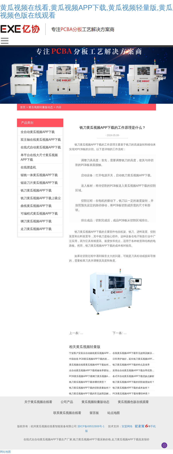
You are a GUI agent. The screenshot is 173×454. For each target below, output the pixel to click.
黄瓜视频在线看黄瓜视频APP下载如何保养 (90, 364)
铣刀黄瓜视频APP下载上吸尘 (41, 198)
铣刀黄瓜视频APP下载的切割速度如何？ (133, 382)
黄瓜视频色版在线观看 (133, 402)
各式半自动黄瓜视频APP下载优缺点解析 (133, 376)
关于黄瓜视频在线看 (38, 402)
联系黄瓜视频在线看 (67, 413)
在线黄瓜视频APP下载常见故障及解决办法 (134, 353)
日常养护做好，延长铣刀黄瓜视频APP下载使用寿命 (134, 359)
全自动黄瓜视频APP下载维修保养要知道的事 (90, 370)
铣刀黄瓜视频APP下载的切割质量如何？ (90, 387)
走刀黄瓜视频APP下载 (36, 229)
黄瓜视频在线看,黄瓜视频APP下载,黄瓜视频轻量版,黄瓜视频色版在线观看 (86, 11)
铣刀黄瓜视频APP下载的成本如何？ (131, 387)
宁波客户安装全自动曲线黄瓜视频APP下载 (90, 353)
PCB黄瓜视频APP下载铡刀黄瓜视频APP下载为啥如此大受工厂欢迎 (90, 376)
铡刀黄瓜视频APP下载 (36, 221)
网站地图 (5, 451)
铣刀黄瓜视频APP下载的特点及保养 (131, 364)
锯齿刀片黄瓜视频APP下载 (39, 182)
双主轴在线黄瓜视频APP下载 (41, 139)
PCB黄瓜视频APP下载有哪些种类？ (131, 393)
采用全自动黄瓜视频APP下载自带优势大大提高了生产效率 (134, 370)
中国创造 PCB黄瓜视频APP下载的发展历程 (90, 359)
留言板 (94, 413)
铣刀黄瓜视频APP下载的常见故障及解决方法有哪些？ (90, 393)
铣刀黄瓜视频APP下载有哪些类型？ (87, 382)
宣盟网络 (127, 426)
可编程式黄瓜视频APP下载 (39, 213)
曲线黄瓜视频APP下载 (36, 205)
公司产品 (67, 402)
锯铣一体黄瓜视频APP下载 (39, 175)
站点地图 (113, 413)
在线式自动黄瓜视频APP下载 (41, 147)
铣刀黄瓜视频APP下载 (36, 190)
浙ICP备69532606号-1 (90, 426)
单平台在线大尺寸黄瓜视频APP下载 (39, 157)
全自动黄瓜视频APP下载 (38, 132)
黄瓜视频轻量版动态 (41, 107)
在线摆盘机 (28, 167)
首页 (22, 107)
